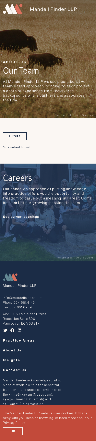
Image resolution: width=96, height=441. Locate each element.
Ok (12, 431)
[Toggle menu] (88, 9)
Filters (14, 136)
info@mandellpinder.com (22, 298)
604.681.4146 (24, 302)
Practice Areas (19, 340)
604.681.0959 (20, 307)
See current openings (21, 216)
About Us (15, 62)
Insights (11, 360)
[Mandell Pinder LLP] (40, 9)
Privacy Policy (14, 422)
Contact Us (15, 370)
